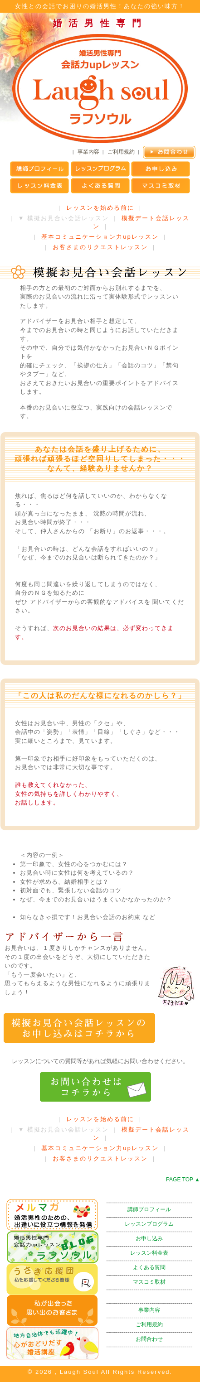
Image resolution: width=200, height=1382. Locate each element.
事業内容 (88, 152)
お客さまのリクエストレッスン (100, 247)
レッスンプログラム (149, 1224)
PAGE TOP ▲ (183, 1179)
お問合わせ (149, 1339)
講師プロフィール (149, 1209)
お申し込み (149, 1238)
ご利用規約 (121, 152)
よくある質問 (149, 1267)
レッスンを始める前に (100, 207)
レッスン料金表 (149, 1253)
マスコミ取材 (149, 1282)
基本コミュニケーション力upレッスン (99, 236)
